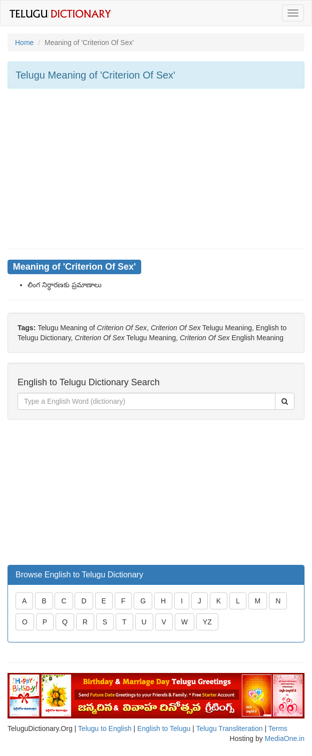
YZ (207, 622)
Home (24, 43)
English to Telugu (163, 728)
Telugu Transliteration (229, 728)
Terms (277, 728)
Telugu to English (105, 728)
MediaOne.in (284, 738)
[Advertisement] (156, 169)
